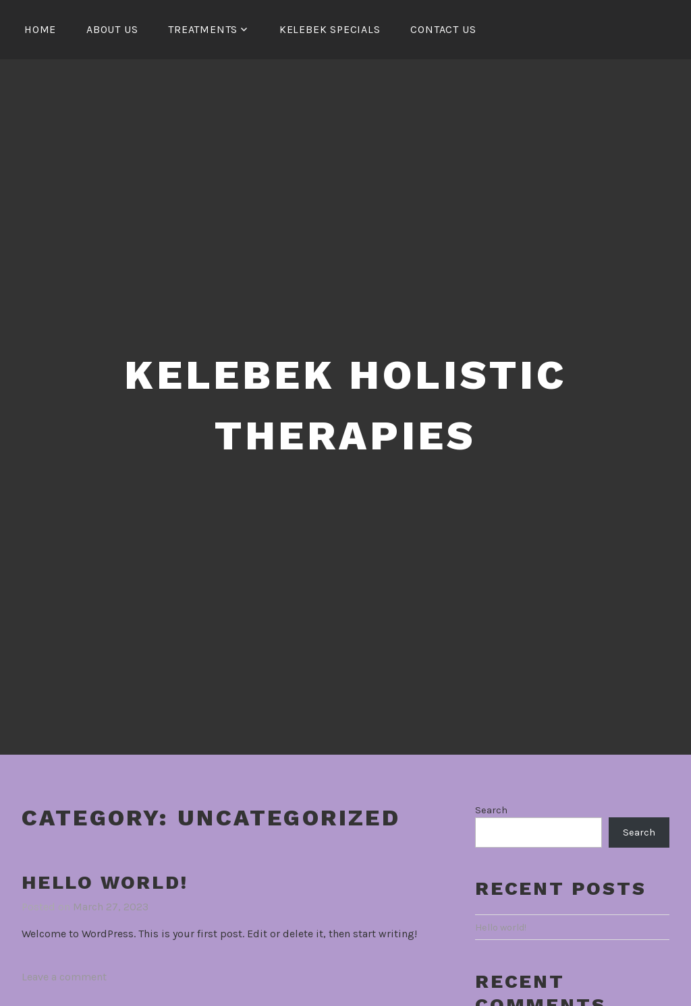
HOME (40, 29)
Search (491, 810)
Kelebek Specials (330, 29)
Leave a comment (64, 976)
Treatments (203, 29)
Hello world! (105, 882)
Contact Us (443, 29)
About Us (112, 29)
